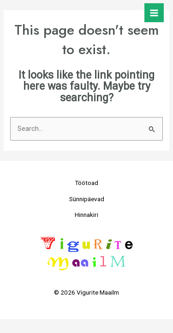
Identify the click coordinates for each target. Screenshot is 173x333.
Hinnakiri (86, 214)
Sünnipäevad (86, 199)
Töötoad (86, 182)
